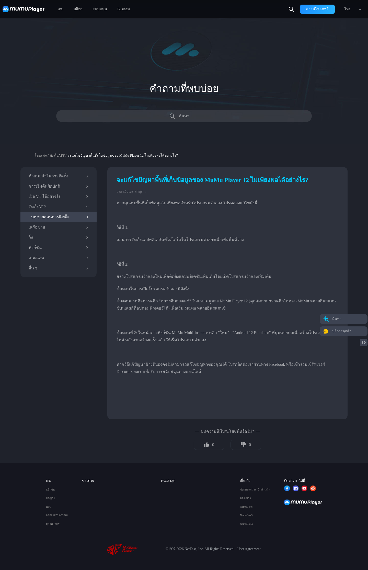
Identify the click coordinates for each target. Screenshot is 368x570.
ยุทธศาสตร (52, 524)
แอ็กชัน (50, 489)
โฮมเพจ (40, 155)
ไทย (347, 9)
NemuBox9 (246, 515)
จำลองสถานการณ (57, 515)
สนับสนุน (100, 9)
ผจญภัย (50, 498)
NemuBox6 (246, 506)
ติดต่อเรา (245, 498)
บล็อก (78, 9)
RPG (48, 506)
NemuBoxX (246, 524)
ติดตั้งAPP (57, 155)
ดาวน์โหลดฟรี (317, 9)
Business (123, 9)
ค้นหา (184, 116)
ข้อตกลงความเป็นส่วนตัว (255, 489)
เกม (60, 9)
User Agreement (249, 549)
